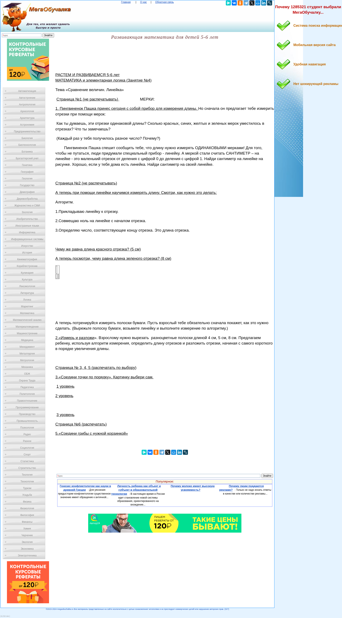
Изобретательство (27, 218)
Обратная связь (164, 2)
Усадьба (27, 494)
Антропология (27, 104)
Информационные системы (27, 239)
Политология (27, 394)
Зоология (27, 212)
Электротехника (27, 555)
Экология (27, 542)
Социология (27, 447)
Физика (27, 501)
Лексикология (27, 286)
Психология (27, 427)
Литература (27, 293)
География (27, 171)
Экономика (27, 548)
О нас (143, 2)
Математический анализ (27, 319)
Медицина (27, 340)
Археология (27, 111)
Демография (27, 192)
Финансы (27, 521)
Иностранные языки (27, 225)
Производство (27, 414)
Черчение (27, 535)
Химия (27, 528)
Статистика (27, 461)
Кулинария (27, 272)
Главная (126, 2)
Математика (27, 313)
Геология (27, 178)
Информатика (27, 232)
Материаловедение (27, 326)
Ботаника (27, 151)
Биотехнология (27, 144)
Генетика (27, 165)
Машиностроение (27, 333)
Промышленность (27, 420)
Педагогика (27, 387)
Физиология (27, 508)
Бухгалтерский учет (27, 158)
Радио (27, 434)
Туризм (27, 488)
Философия (27, 515)
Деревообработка (27, 198)
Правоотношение (27, 400)
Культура (27, 279)
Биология (27, 138)
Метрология (27, 360)
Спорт (27, 454)
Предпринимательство (27, 131)
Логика (27, 299)
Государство (27, 185)
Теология (27, 474)
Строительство (27, 468)
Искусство (27, 245)
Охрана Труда (27, 380)
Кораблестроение (27, 266)
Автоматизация (27, 91)
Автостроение (27, 97)
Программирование (27, 407)
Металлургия (27, 353)
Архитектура (27, 118)
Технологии (27, 481)
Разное (27, 441)
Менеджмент (27, 346)
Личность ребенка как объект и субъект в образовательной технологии (136, 489)
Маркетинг (27, 306)
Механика (27, 367)
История (27, 252)
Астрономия (27, 124)
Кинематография (27, 259)
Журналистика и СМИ (27, 205)
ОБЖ (27, 373)
